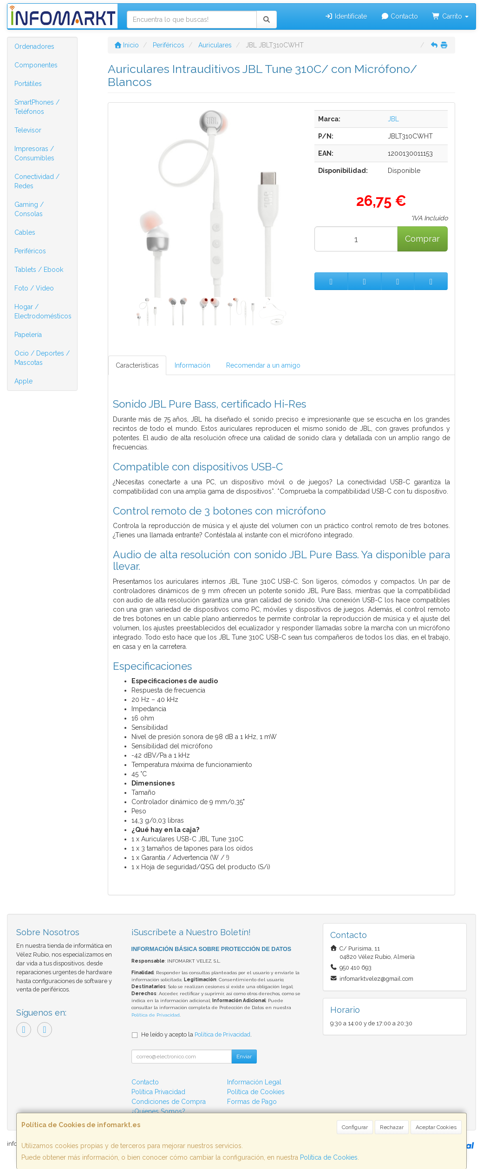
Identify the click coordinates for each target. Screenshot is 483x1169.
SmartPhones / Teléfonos (36, 107)
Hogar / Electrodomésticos (43, 311)
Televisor (27, 130)
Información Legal (254, 1082)
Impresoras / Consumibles (34, 153)
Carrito (450, 16)
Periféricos (30, 251)
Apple (23, 381)
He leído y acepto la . (196, 1034)
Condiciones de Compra (168, 1101)
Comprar (422, 239)
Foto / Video (34, 288)
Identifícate (346, 16)
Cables (24, 232)
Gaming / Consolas (29, 209)
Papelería (28, 334)
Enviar (244, 1056)
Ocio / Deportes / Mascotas (42, 358)
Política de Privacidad (155, 1014)
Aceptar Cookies (436, 1127)
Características (137, 365)
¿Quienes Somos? (158, 1111)
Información (192, 365)
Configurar (355, 1127)
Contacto (399, 16)
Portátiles (28, 83)
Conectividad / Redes (36, 181)
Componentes (36, 65)
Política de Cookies (329, 1157)
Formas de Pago (252, 1101)
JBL (393, 119)
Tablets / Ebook (38, 269)
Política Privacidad (158, 1092)
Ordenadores (34, 46)
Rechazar (392, 1127)
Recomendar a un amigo (263, 365)
